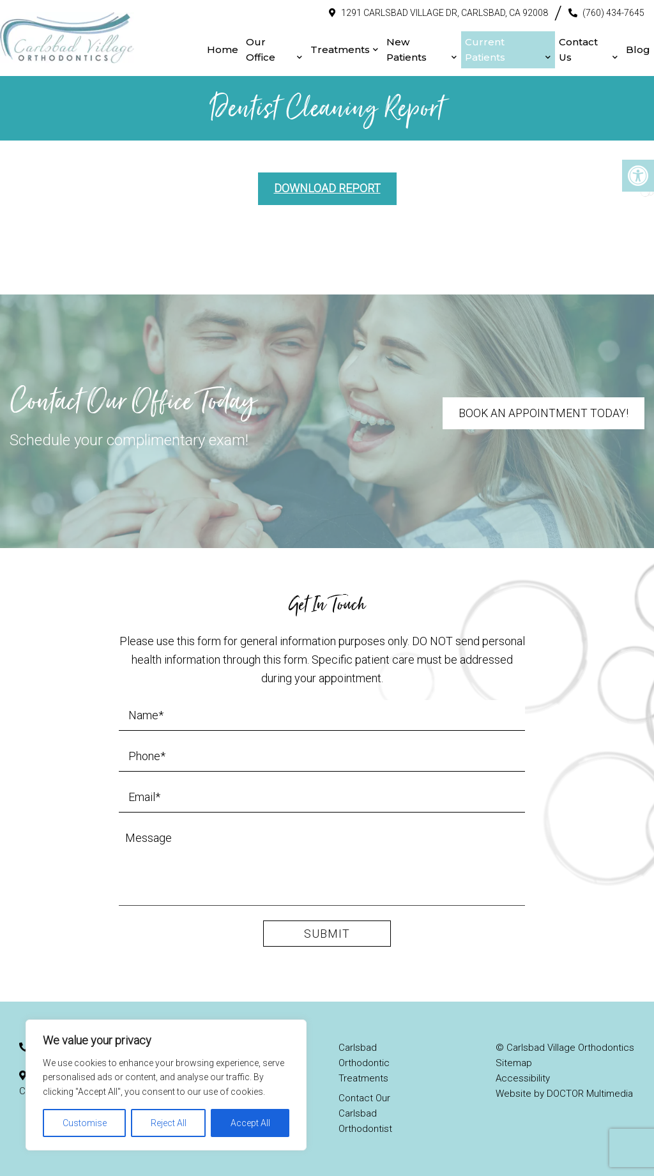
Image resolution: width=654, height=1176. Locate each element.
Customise (85, 1123)
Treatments (330, 49)
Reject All (168, 1123)
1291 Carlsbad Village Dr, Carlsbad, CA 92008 (444, 12)
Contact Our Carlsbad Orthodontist (365, 1112)
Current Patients (478, 49)
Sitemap (514, 1061)
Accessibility (523, 1077)
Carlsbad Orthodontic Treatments (364, 1062)
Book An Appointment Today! (542, 411)
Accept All (250, 1123)
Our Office (247, 49)
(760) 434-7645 (613, 12)
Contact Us (575, 49)
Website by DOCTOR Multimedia (564, 1092)
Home (209, 49)
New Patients (396, 49)
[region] (166, 1084)
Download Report (327, 186)
